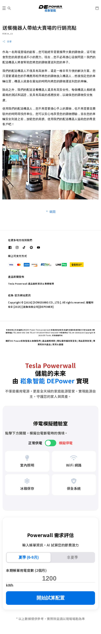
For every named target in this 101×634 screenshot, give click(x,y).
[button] (4, 8)
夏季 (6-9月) (29, 557)
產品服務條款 (48, 340)
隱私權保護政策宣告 (67, 340)
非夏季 (72, 557)
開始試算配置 (51, 597)
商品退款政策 (85, 340)
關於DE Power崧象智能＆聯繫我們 (23, 340)
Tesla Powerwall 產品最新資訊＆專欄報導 (31, 283)
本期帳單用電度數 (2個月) (26, 570)
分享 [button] (7, 41)
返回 (50, 211)
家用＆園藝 (58, 344)
